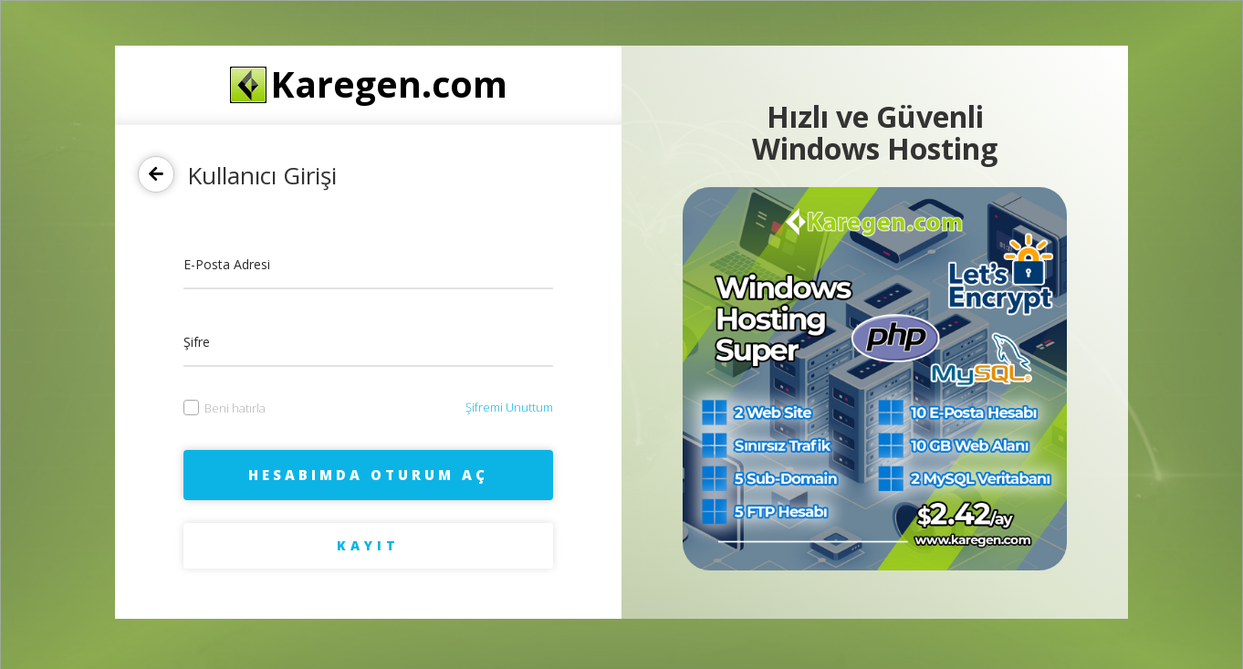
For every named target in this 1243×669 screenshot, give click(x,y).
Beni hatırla (224, 408)
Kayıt (368, 545)
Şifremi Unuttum (509, 407)
